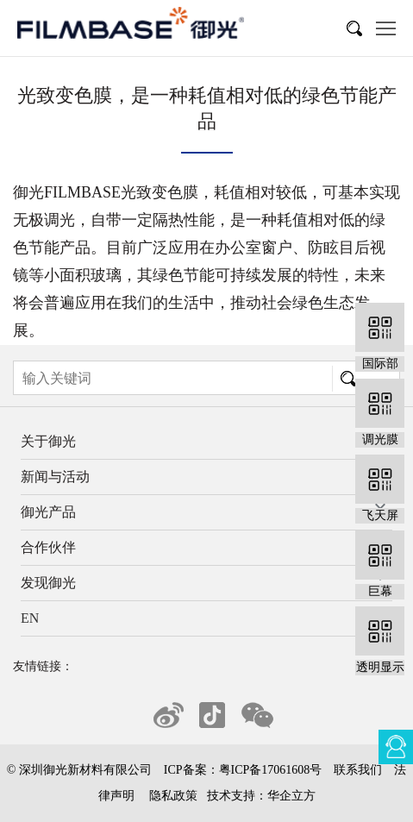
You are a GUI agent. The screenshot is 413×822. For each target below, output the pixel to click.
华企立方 (291, 795)
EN (30, 618)
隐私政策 (173, 795)
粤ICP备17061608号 (270, 769)
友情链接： (43, 666)
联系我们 (358, 769)
